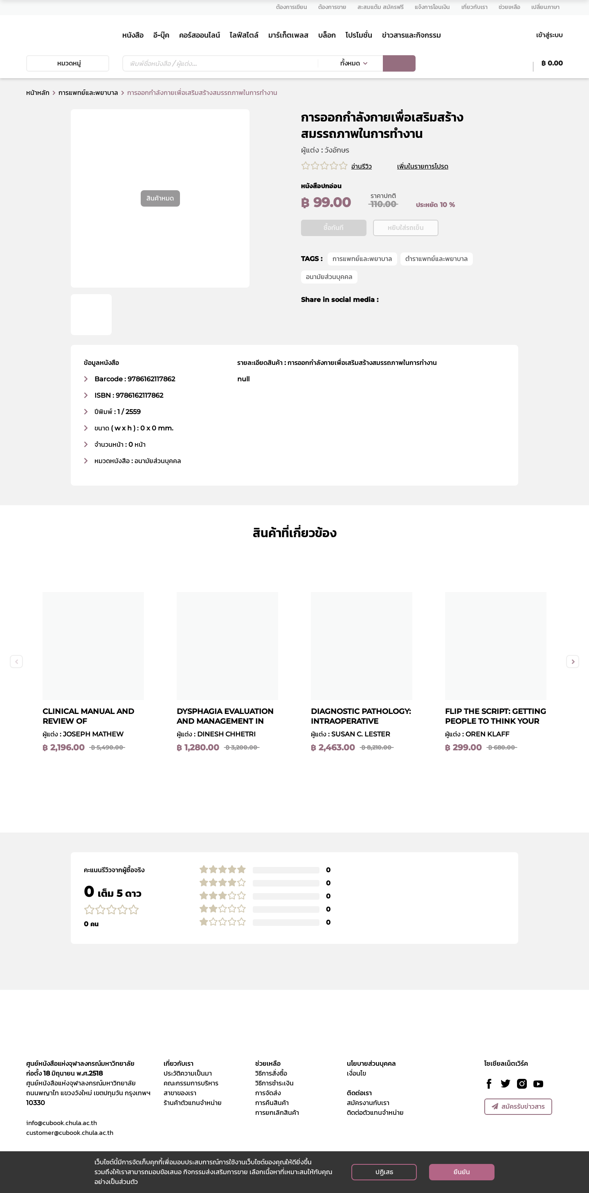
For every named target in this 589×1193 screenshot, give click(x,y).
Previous (16, 661)
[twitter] (403, 325)
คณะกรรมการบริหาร (191, 1083)
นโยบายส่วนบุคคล (371, 1063)
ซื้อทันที (334, 253)
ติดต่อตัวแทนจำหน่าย (375, 1112)
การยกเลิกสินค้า (277, 1112)
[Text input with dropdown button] (220, 63)
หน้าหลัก (37, 93)
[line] (419, 325)
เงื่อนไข (356, 1073)
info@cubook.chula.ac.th (61, 1123)
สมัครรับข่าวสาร (518, 1106)
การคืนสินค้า (272, 1103)
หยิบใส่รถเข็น (406, 253)
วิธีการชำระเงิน (274, 1083)
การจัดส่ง (268, 1093)
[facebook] (390, 325)
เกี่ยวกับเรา (178, 1063)
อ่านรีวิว (361, 166)
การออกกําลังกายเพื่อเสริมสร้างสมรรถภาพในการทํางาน (202, 93)
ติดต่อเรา (359, 1093)
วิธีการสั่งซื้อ (271, 1073)
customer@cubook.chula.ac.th (69, 1132)
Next (572, 661)
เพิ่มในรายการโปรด (432, 166)
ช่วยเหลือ (268, 1063)
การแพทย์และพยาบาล (88, 93)
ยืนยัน (462, 1172)
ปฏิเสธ (384, 1172)
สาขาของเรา (180, 1093)
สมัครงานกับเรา (368, 1103)
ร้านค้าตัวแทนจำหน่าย (193, 1103)
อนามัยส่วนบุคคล (329, 302)
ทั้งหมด (350, 63)
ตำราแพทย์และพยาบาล (436, 284)
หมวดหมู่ (67, 63)
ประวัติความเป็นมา (188, 1073)
